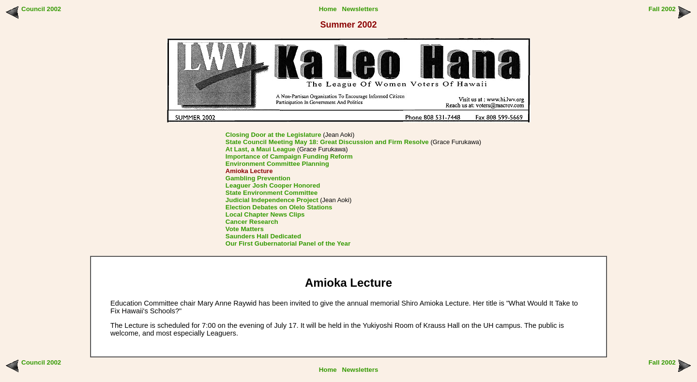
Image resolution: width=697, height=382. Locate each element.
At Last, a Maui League (260, 149)
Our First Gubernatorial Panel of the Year (288, 243)
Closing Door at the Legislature (273, 134)
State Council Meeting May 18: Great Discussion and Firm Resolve (327, 142)
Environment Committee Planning (277, 163)
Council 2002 (41, 9)
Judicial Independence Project (272, 200)
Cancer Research (252, 221)
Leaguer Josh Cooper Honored (273, 185)
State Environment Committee (272, 192)
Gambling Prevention (258, 178)
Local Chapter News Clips (265, 214)
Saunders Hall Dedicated (263, 236)
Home (328, 9)
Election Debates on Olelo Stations (279, 207)
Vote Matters (245, 229)
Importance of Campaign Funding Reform (289, 156)
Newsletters (360, 9)
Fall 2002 (662, 9)
